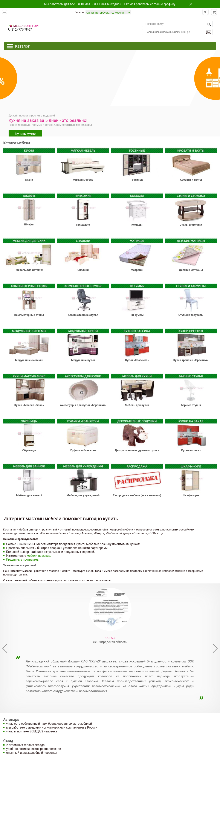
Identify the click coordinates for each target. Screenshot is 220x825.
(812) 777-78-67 (20, 29)
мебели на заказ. (39, 555)
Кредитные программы (22, 559)
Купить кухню (25, 134)
